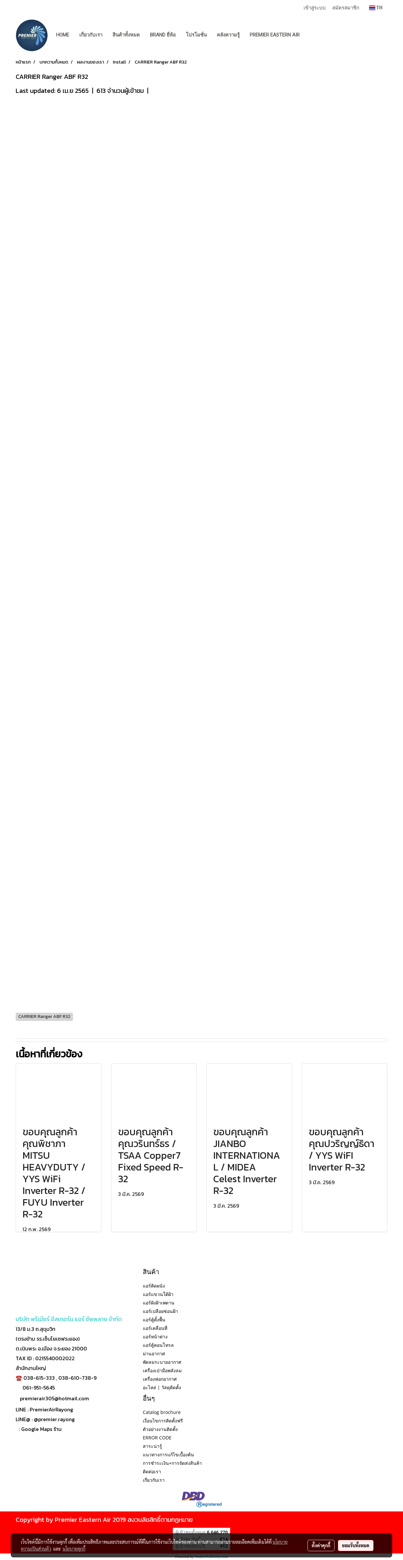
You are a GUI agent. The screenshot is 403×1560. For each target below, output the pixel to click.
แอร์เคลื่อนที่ (155, 1328)
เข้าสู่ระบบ (315, 7)
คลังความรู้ (228, 35)
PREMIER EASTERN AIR (275, 35)
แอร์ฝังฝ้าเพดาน (158, 1303)
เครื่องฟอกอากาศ (160, 1379)
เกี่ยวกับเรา (90, 35)
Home (62, 35)
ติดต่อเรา (152, 1471)
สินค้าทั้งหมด (126, 35)
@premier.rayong (54, 1419)
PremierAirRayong (51, 1409)
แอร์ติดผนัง (154, 1286)
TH (375, 7)
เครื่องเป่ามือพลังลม (162, 1370)
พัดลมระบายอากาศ (162, 1362)
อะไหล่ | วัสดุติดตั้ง (162, 1387)
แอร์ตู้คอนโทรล (158, 1345)
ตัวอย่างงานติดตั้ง (160, 1429)
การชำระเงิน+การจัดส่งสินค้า (172, 1463)
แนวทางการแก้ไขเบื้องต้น (168, 1454)
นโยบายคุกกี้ (74, 1549)
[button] (310, 35)
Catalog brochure (162, 1412)
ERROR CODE (157, 1438)
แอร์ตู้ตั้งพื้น (154, 1320)
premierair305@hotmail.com (54, 1398)
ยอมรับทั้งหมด (355, 1545)
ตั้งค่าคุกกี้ (321, 1545)
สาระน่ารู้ (152, 1446)
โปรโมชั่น (196, 35)
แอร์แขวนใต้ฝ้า (158, 1294)
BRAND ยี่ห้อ (163, 35)
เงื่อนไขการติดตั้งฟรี (163, 1421)
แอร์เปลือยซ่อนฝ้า (160, 1311)
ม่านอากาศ (154, 1353)
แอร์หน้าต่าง (155, 1336)
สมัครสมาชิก (345, 7)
